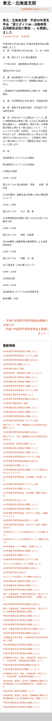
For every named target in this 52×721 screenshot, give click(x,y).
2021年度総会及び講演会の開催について (20, 508)
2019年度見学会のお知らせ (14, 572)
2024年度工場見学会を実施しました (18, 394)
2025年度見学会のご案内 (13, 368)
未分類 (26, 36)
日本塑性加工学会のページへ (36, 9)
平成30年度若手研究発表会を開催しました (27, 331)
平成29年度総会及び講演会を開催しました (21, 644)
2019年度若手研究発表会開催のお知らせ (20, 568)
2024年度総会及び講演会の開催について (20, 412)
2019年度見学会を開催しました (16, 555)
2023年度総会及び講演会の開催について (20, 448)
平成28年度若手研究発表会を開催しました (21, 653)
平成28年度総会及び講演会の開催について (21, 707)
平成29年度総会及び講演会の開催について (21, 649)
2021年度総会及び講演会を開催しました (20, 504)
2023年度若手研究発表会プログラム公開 (20, 420)
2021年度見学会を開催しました (16, 488)
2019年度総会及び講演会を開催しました (20, 581)
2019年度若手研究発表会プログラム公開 (20, 559)
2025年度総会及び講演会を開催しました (20, 377)
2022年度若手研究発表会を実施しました (20, 452)
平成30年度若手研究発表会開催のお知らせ (21, 604)
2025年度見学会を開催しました (16, 364)
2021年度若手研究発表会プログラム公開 (20, 484)
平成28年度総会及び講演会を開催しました (21, 702)
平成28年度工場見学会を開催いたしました (21, 669)
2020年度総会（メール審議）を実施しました (22, 546)
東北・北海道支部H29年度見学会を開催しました (24, 628)
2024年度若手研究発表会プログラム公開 (20, 390)
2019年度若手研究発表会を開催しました (20, 550)
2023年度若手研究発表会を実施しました (20, 416)
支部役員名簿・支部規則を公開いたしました (22, 373)
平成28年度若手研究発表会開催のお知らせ (21, 665)
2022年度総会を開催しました (15, 465)
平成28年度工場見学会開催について (18, 691)
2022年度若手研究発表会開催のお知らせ (20, 461)
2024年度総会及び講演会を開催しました (20, 407)
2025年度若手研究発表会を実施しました (20, 351)
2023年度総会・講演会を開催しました (19, 443)
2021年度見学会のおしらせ (14, 500)
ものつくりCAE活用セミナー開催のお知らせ (22, 576)
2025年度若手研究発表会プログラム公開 (20, 355)
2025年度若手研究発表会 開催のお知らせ (20, 360)
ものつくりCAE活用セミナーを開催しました (22, 563)
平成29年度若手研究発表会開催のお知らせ (21, 633)
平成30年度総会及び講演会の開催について (21, 620)
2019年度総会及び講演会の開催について (20, 585)
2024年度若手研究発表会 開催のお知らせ (20, 399)
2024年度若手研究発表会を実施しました (20, 386)
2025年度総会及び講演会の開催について (20, 381)
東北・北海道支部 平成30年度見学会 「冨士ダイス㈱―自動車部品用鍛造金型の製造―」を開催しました (25, 597)
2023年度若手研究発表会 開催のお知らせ (20, 432)
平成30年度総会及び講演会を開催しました (21, 616)
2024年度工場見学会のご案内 (15, 403)
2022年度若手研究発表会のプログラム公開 (21, 456)
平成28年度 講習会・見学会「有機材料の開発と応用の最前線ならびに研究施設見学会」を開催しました (25, 684)
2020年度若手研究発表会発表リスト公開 (20, 520)
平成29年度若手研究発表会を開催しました (21, 624)
